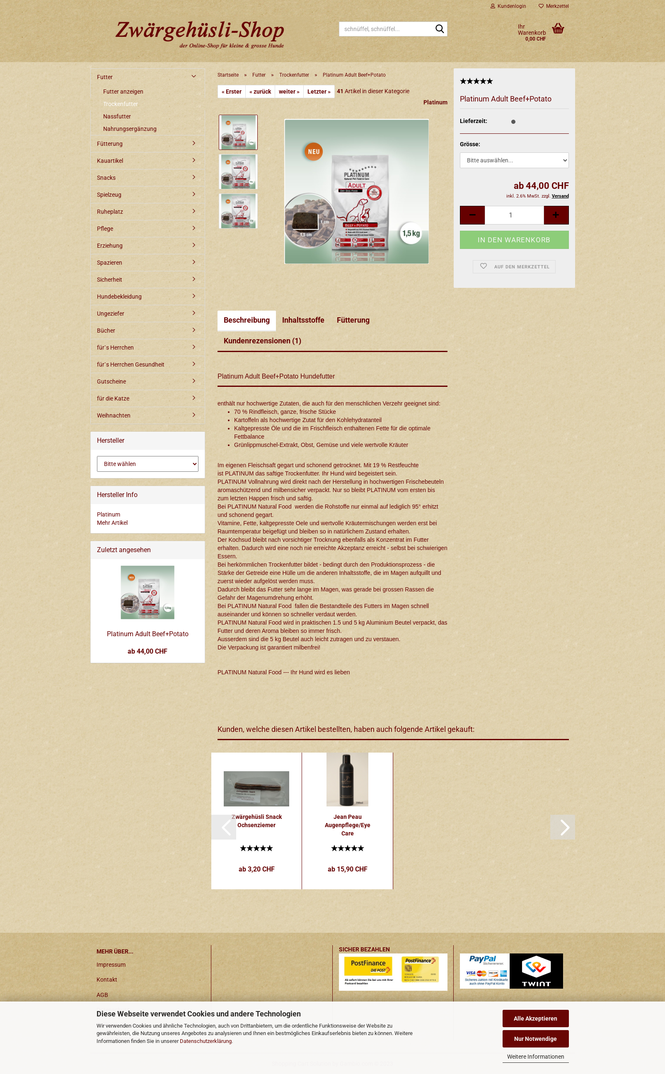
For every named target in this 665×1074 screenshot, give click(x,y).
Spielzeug (109, 194)
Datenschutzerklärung (206, 1041)
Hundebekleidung (119, 296)
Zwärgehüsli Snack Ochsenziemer (257, 820)
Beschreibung (247, 320)
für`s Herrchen (115, 347)
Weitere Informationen (535, 1056)
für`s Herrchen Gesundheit (130, 364)
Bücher (106, 330)
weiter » (289, 91)
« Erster (232, 91)
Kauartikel (110, 160)
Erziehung (110, 245)
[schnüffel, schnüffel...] (439, 29)
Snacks (106, 177)
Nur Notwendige (535, 1038)
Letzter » (319, 91)
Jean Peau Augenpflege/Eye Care (347, 825)
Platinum (435, 102)
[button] (223, 827)
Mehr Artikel (112, 522)
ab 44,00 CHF (147, 651)
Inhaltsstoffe (303, 320)
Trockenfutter (120, 104)
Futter (105, 77)
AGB (102, 995)
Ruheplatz (110, 211)
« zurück (260, 91)
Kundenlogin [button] (508, 6)
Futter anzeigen (123, 91)
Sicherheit (109, 279)
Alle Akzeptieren (535, 1018)
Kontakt (107, 979)
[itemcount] (514, 215)
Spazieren (109, 262)
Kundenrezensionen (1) (262, 340)
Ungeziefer (110, 313)
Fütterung (353, 320)
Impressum (111, 964)
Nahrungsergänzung (130, 129)
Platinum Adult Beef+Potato (148, 634)
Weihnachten (114, 415)
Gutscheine (111, 381)
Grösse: (470, 144)
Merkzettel (554, 6)
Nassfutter (117, 116)
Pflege (105, 228)
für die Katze (113, 398)
